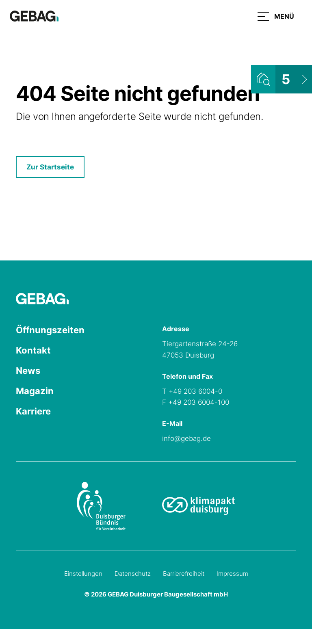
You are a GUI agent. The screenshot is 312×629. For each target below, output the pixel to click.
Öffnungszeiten (50, 330)
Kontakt (33, 350)
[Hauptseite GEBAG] (34, 15)
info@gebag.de (186, 438)
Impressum (232, 573)
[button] (275, 16)
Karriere (33, 411)
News (28, 370)
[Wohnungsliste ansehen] (281, 79)
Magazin (35, 391)
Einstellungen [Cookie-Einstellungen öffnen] (83, 573)
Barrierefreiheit (183, 573)
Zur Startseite (50, 167)
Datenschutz (133, 573)
